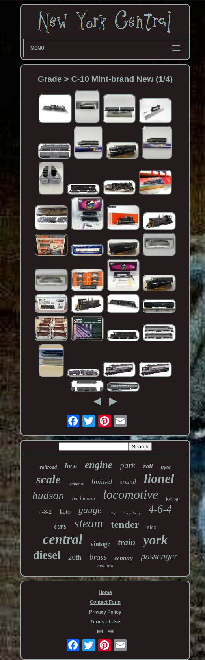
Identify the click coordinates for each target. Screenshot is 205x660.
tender (125, 524)
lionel (159, 479)
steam (89, 523)
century (123, 558)
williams (76, 483)
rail (148, 466)
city (113, 513)
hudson (48, 495)
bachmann (83, 498)
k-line (172, 499)
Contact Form (105, 602)
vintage (100, 543)
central (62, 539)
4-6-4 (160, 509)
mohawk (105, 565)
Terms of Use (105, 622)
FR (110, 631)
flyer (166, 467)
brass (97, 557)
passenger (159, 556)
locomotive (130, 494)
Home (105, 592)
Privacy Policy (105, 612)
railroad (48, 467)
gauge (90, 510)
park (128, 465)
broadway (132, 513)
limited (101, 481)
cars (60, 526)
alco (151, 527)
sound (128, 482)
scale (48, 479)
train (126, 542)
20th (75, 557)
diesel (46, 555)
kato (65, 511)
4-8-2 (45, 512)
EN (100, 631)
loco (71, 466)
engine (98, 464)
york (155, 540)
